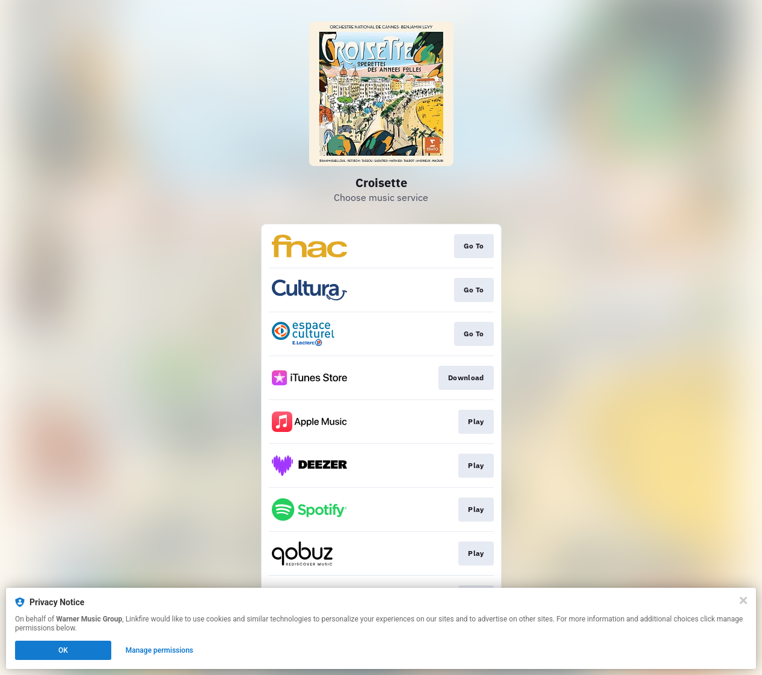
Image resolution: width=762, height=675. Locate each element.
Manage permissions (160, 650)
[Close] (743, 600)
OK (63, 650)
